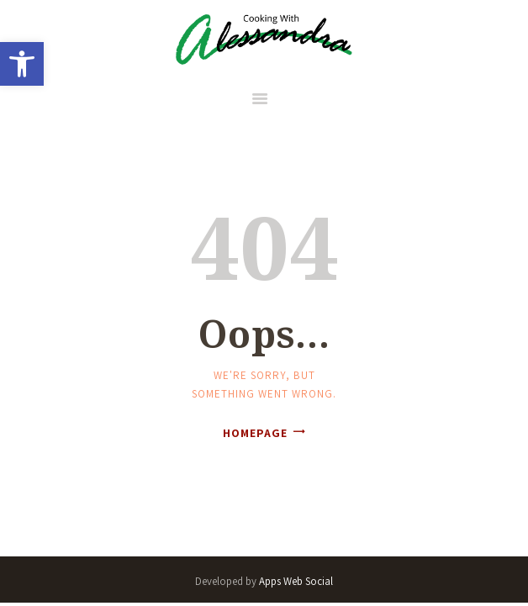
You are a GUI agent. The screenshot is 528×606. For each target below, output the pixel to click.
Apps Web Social (296, 581)
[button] (22, 64)
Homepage (255, 432)
